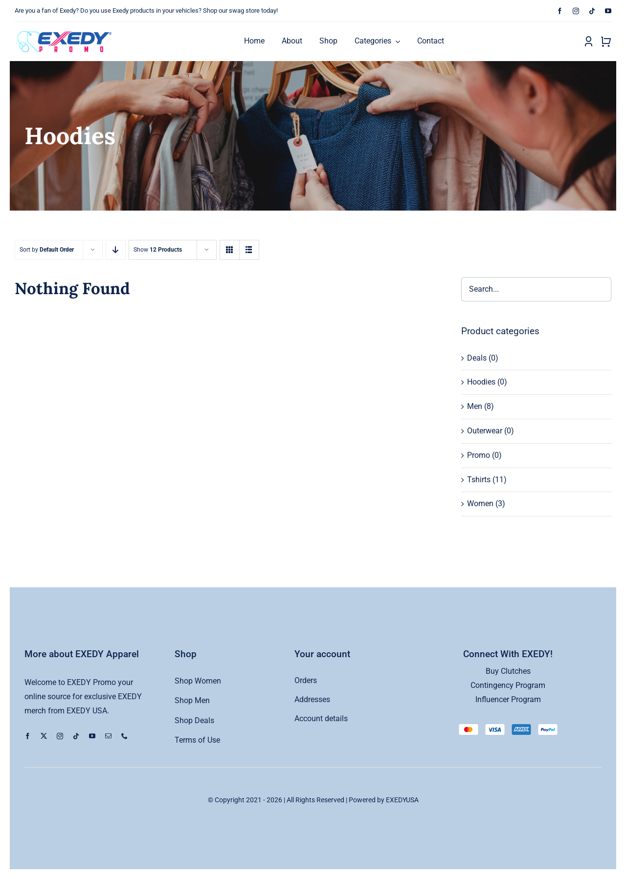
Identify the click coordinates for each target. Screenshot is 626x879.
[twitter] (44, 736)
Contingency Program (507, 685)
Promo (478, 455)
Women (480, 503)
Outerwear (484, 430)
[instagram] (576, 11)
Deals (477, 358)
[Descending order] (115, 249)
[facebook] (560, 11)
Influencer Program (508, 699)
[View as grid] (229, 249)
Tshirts (479, 479)
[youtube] (608, 11)
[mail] (108, 736)
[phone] (124, 736)
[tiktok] (592, 11)
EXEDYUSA (402, 800)
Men (474, 406)
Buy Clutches (508, 671)
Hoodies (481, 381)
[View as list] (249, 249)
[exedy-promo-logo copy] (66, 30)
